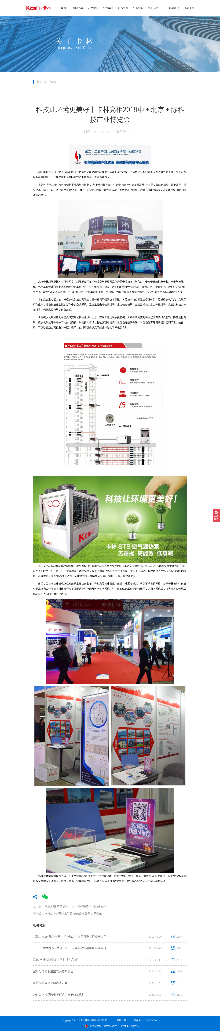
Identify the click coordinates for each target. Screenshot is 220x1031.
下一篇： (85, 914)
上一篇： (85, 906)
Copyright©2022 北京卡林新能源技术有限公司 (84, 1020)
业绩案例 (108, 8)
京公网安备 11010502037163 (101, 1026)
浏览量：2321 (126, 131)
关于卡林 (153, 8)
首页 (63, 8)
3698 (179, 971)
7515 (179, 983)
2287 (179, 948)
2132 (179, 994)
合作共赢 (123, 8)
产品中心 (93, 8)
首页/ (40, 81)
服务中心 (138, 8)
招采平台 (189, 8)
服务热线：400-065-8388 (146, 1020)
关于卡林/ (50, 81)
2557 (179, 936)
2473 (179, 960)
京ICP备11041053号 (130, 1026)
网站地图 (121, 1020)
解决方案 (78, 8)
